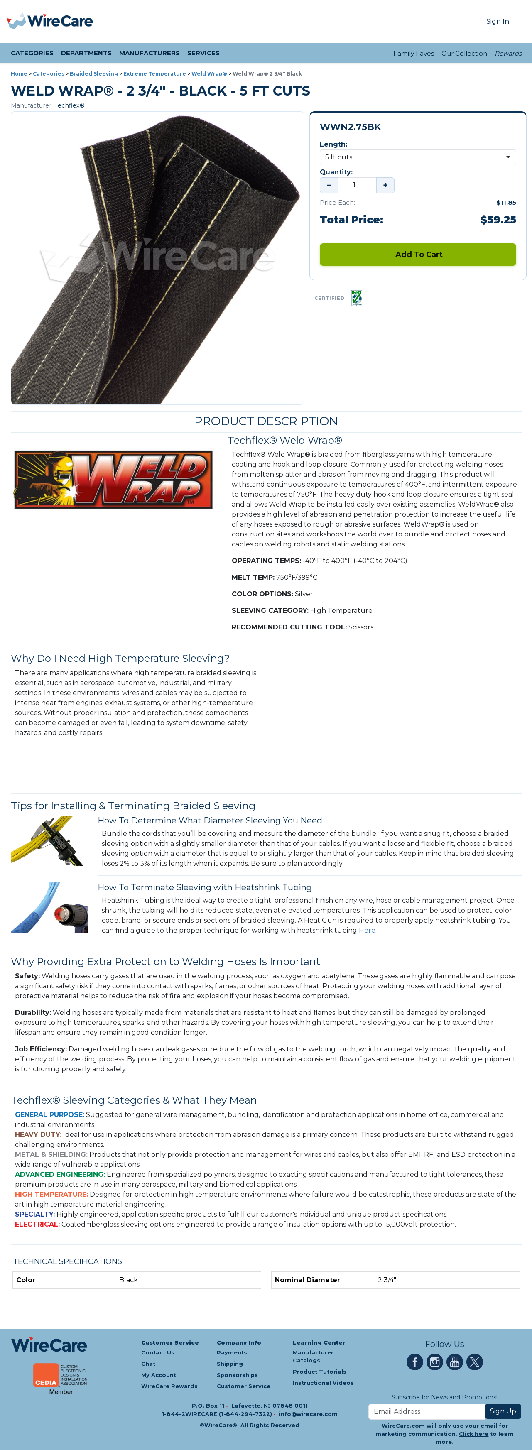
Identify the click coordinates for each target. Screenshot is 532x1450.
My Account (158, 1375)
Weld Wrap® (209, 74)
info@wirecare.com (308, 1414)
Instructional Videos (323, 1383)
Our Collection (464, 53)
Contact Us (157, 1353)
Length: (333, 144)
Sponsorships (237, 1375)
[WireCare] (60, 21)
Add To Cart (418, 254)
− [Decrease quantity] (328, 185)
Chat (148, 1364)
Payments (232, 1353)
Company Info (239, 1343)
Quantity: (336, 172)
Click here (473, 1434)
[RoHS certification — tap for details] (356, 298)
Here (367, 930)
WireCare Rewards (169, 1386)
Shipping (230, 1364)
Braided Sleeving (94, 74)
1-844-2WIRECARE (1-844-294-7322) (218, 1414)
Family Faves (413, 53)
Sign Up (503, 1411)
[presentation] (17, 21)
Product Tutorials (319, 1372)
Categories (48, 74)
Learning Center (319, 1343)
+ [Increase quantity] (385, 185)
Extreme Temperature (154, 74)
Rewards (508, 53)
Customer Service (170, 1343)
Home (19, 74)
